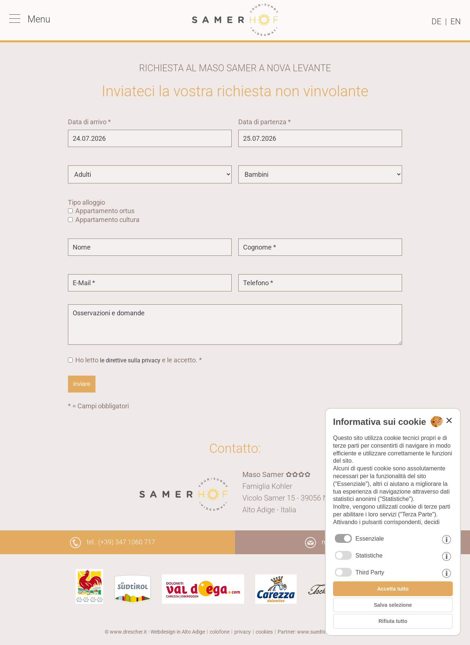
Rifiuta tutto (393, 621)
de (436, 21)
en (456, 21)
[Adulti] (150, 174)
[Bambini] (320, 174)
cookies (264, 632)
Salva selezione (393, 605)
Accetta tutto (393, 589)
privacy (242, 632)
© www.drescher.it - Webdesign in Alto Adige (155, 632)
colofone (219, 632)
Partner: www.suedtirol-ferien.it (313, 632)
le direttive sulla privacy (130, 360)
